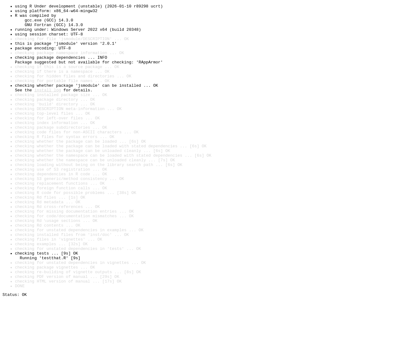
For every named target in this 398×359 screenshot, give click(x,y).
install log (47, 107)
